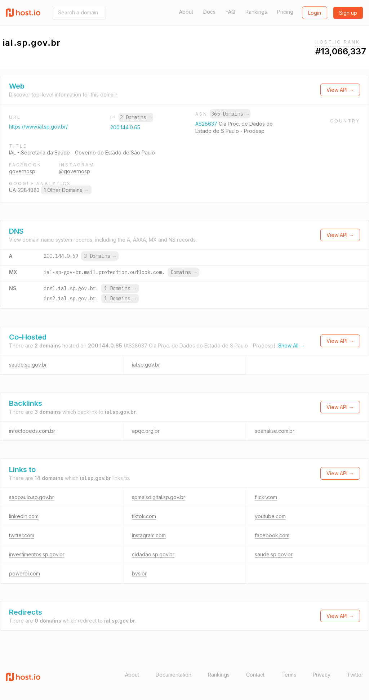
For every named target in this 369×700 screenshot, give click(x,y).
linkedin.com (24, 516)
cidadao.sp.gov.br (153, 554)
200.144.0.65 (125, 127)
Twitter (355, 675)
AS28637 (207, 124)
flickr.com (266, 497)
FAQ (230, 12)
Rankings (256, 12)
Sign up (348, 13)
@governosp (74, 171)
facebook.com (272, 535)
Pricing (285, 12)
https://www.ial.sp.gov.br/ (38, 127)
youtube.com (270, 516)
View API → (340, 90)
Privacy (321, 675)
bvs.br (139, 573)
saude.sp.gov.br (28, 365)
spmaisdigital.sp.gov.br (158, 497)
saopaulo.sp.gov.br (31, 497)
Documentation (173, 675)
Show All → (291, 345)
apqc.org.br (146, 431)
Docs (209, 12)
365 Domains (230, 114)
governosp (22, 171)
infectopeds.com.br (32, 431)
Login (314, 13)
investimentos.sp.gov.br (37, 554)
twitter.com (21, 535)
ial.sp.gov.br (146, 365)
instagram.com (149, 535)
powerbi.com (24, 573)
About (186, 12)
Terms (288, 675)
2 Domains (136, 117)
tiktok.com (144, 516)
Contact (255, 675)
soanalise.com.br (274, 431)
